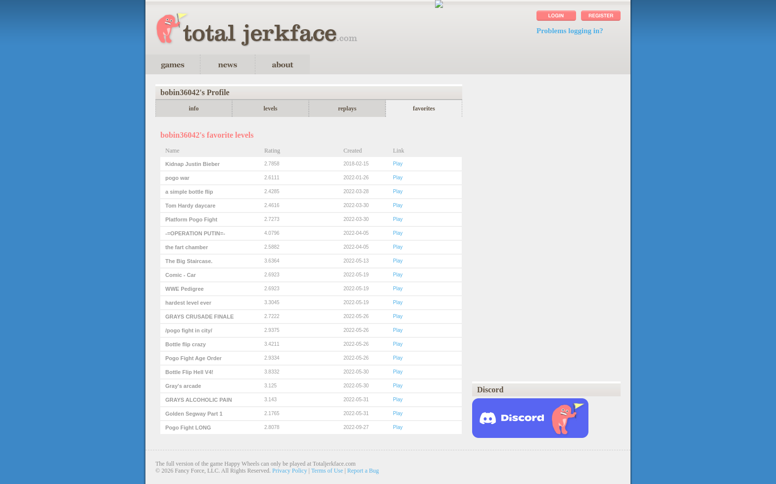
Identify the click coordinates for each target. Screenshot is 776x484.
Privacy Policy (289, 470)
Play (397, 163)
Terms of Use (327, 470)
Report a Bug (363, 470)
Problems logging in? (569, 31)
